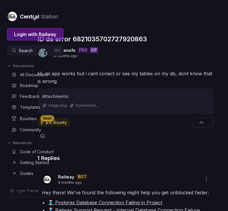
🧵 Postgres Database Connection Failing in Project (147, 198)
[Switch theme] (24, 191)
